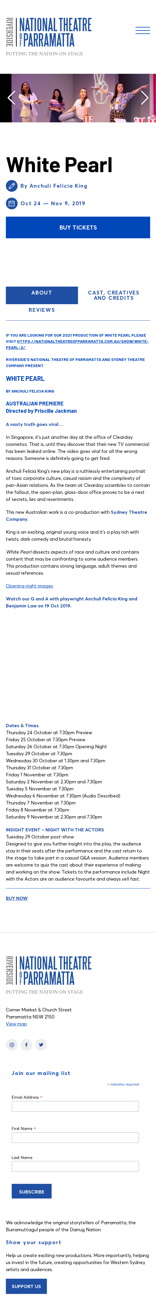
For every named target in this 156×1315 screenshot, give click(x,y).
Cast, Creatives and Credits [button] (114, 295)
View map (16, 1024)
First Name (24, 1128)
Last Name (22, 1157)
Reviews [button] (42, 310)
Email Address (27, 1097)
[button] (11, 98)
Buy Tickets (78, 227)
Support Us (26, 1286)
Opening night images (29, 586)
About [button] (54, 295)
